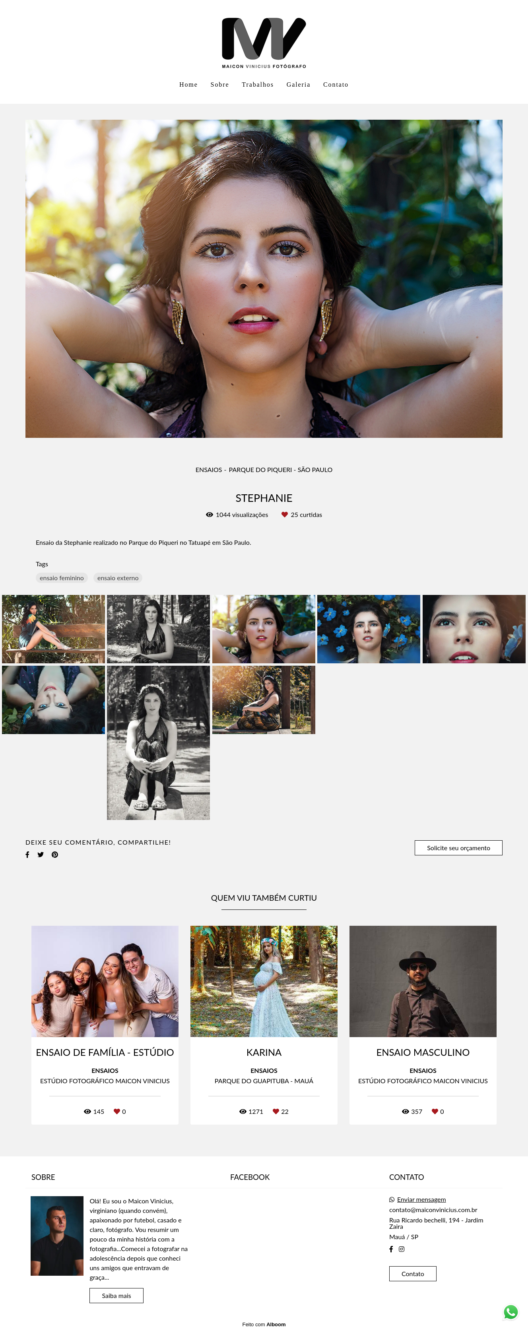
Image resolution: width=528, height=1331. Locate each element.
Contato (336, 84)
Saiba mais (116, 1295)
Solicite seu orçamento (458, 847)
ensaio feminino (62, 577)
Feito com (263, 1324)
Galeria (299, 84)
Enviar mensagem (421, 1199)
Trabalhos (258, 84)
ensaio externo (118, 577)
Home (188, 84)
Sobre (220, 84)
